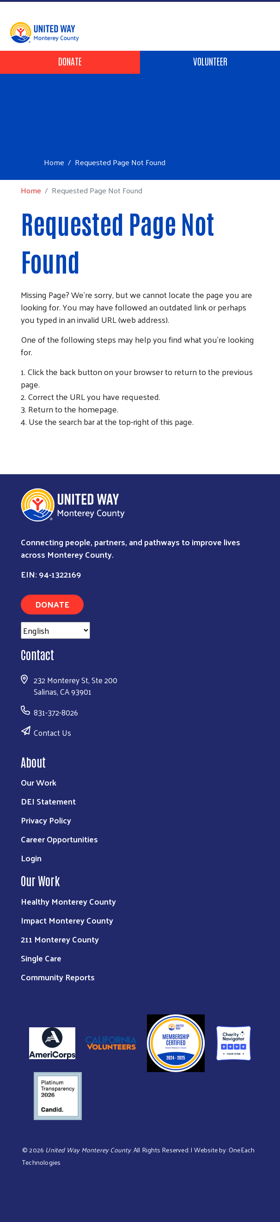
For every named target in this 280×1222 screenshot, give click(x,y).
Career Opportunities (59, 839)
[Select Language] (55, 630)
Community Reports (58, 977)
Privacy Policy (46, 820)
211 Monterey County (60, 939)
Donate (70, 61)
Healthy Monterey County (68, 901)
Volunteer (210, 61)
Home (54, 162)
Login (31, 858)
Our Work (38, 782)
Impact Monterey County (67, 920)
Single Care (41, 958)
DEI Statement (48, 801)
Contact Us (52, 732)
